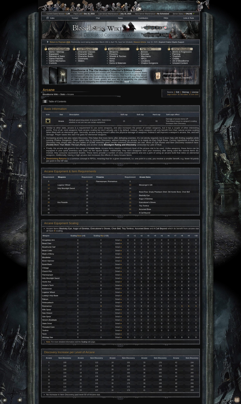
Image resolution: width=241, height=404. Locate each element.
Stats (62, 94)
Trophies (176, 56)
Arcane (61, 121)
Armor (112, 58)
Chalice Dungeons (149, 63)
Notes (120, 18)
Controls (53, 63)
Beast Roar (143, 192)
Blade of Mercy (48, 254)
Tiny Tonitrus (144, 206)
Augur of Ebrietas (146, 199)
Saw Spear (46, 316)
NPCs (143, 58)
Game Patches (56, 58)
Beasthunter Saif (48, 247)
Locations (145, 61)
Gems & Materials (117, 63)
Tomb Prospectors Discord (176, 77)
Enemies (145, 54)
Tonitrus (45, 330)
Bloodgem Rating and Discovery (120, 145)
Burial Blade (47, 264)
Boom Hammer (48, 261)
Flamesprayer (101, 181)
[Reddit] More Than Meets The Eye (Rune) (66, 145)
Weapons (113, 52)
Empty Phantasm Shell (158, 192)
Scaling (84, 342)
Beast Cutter (47, 250)
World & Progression (182, 52)
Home (52, 52)
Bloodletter (46, 257)
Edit (177, 92)
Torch (44, 334)
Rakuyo (45, 299)
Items (112, 61)
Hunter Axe (46, 282)
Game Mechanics (57, 61)
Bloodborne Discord (173, 73)
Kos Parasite (63, 202)
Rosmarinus (112, 181)
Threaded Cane (48, 327)
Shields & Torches (117, 56)
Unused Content (180, 63)
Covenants (83, 58)
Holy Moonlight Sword (66, 188)
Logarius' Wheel (64, 185)
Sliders (81, 61)
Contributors (143, 18)
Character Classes (86, 52)
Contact (75, 18)
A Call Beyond (144, 213)
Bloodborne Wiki (50, 94)
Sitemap (60, 52)
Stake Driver (47, 323)
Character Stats (85, 54)
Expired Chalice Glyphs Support (171, 42)
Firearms (113, 54)
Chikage (45, 268)
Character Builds (85, 56)
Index (52, 18)
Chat (98, 18)
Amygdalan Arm (48, 240)
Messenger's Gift (145, 185)
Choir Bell (186, 192)
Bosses (144, 52)
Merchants (146, 56)
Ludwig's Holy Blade (50, 296)
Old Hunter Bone (174, 192)
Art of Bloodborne (180, 61)
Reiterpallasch (48, 302)
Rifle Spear (46, 310)
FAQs (166, 18)
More (126, 81)
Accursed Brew (145, 209)
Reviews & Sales (57, 56)
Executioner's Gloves (147, 202)
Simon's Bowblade (49, 320)
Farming (176, 54)
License (195, 92)
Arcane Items (145, 177)
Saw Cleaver (47, 313)
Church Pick (47, 271)
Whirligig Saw (47, 337)
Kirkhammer (47, 289)
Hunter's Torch (48, 285)
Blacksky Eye (144, 195)
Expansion (54, 54)
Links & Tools (188, 18)
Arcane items (94, 148)
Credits (175, 58)
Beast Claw (46, 243)
